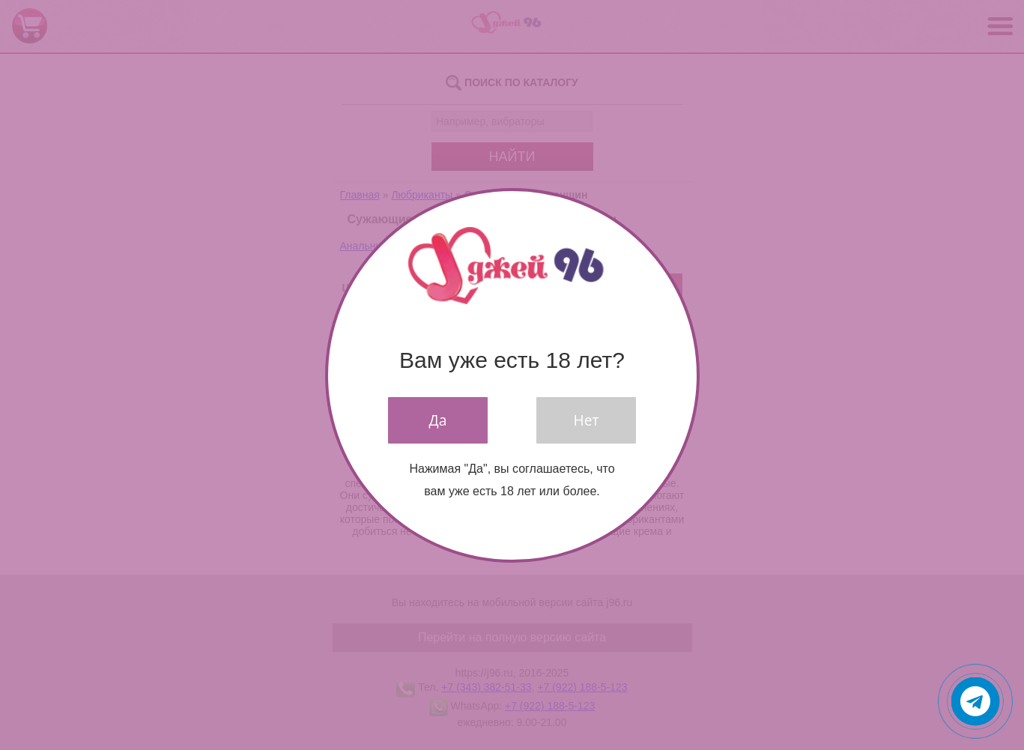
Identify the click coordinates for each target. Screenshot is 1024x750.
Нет (586, 420)
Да (438, 420)
